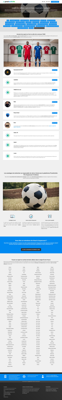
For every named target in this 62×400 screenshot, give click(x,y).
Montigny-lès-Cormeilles (38, 281)
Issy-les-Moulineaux (24, 301)
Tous (8, 20)
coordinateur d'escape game (34, 20)
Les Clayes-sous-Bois (24, 332)
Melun (38, 267)
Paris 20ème (38, 339)
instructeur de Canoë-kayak (10, 22)
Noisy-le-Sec (38, 305)
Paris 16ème (38, 330)
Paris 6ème (38, 348)
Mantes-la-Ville (24, 359)
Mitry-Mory (38, 270)
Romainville (52, 274)
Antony (10, 270)
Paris (38, 317)
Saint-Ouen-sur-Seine (52, 299)
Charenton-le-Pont (10, 317)
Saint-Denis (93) (52, 283)
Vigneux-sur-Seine (52, 339)
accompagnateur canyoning (14, 20)
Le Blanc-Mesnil (24, 314)
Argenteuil (9, 274)
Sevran (52, 312)
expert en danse (43, 20)
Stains (52, 317)
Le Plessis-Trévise (24, 326)
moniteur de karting (53, 22)
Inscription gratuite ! (55, 1)
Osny (38, 310)
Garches (24, 285)
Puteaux (52, 267)
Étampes (24, 270)
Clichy (10, 337)
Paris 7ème (38, 350)
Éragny (24, 267)
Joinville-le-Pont (24, 305)
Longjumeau (24, 350)
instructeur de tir (28, 22)
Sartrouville (52, 305)
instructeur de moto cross (20, 22)
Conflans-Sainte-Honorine (10, 344)
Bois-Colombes (10, 290)
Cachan (10, 310)
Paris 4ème (38, 344)
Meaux (24, 364)
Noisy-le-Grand (38, 303)
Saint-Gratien (52, 290)
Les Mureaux (24, 335)
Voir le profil (54, 89)
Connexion (48, 1)
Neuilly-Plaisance (38, 294)
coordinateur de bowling (25, 20)
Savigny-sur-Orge (52, 308)
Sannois (52, 301)
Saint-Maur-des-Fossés (52, 294)
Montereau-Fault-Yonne (38, 274)
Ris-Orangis (52, 270)
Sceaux (52, 310)
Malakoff (24, 355)
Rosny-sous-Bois (52, 276)
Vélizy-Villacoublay (52, 335)
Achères (10, 267)
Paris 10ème (38, 319)
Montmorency (38, 283)
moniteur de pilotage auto (10, 24)
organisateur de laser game (40, 26)
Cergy (10, 312)
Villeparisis (52, 350)
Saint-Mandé (52, 292)
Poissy (38, 359)
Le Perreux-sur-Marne (24, 323)
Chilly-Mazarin (10, 332)
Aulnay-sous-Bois (9, 281)
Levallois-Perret (24, 341)
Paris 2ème (38, 341)
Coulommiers (10, 350)
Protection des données (7, 393)
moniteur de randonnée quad (31, 24)
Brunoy (10, 305)
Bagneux (10, 283)
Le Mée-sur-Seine (24, 321)
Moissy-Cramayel (38, 272)
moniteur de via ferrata (52, 24)
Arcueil (10, 272)
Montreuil (38, 285)
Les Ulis (24, 339)
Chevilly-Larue (10, 330)
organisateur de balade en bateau (29, 26)
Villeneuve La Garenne (52, 344)
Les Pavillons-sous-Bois (24, 337)
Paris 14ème (38, 326)
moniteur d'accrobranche (44, 22)
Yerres (52, 364)
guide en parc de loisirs (51, 20)
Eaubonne (9, 362)
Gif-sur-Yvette (24, 292)
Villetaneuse (52, 353)
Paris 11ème (38, 321)
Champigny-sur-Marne (10, 314)
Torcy (52, 326)
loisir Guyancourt (24, 393)
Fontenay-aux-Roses (24, 276)
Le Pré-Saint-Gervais (24, 328)
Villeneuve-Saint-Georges (52, 348)
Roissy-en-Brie (52, 272)
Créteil (10, 353)
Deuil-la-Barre (10, 357)
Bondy (10, 294)
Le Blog (43, 1)
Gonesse (24, 294)
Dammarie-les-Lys (10, 355)
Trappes (52, 328)
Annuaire (5, 389)
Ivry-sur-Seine (24, 303)
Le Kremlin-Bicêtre (24, 319)
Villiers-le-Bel (52, 355)
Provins (38, 364)
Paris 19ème (38, 335)
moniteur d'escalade (7, 26)
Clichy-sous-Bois (9, 339)
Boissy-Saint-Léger (10, 292)
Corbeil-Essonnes (10, 346)
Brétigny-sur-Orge (10, 301)
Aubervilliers (10, 279)
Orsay (38, 308)
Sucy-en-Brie (52, 319)
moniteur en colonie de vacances (17, 26)
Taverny (52, 323)
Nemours (38, 292)
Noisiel (38, 301)
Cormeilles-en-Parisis (10, 348)
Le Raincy (24, 330)
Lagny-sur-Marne (24, 312)
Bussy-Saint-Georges (10, 308)
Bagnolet (10, 285)
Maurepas (23, 362)
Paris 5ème (38, 346)
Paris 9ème (38, 353)
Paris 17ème (38, 332)
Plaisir (38, 357)
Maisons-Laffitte (24, 353)
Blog (4, 395)
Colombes (9, 341)
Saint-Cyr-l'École (52, 281)
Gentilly (24, 290)
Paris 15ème (38, 328)
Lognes (24, 348)
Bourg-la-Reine (10, 299)
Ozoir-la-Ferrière (38, 312)
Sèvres (52, 314)
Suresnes (52, 321)
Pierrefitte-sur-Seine (38, 355)
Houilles (24, 299)
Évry (24, 272)
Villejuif (52, 341)
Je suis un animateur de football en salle (31, 249)
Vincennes (52, 359)
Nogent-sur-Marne (38, 299)
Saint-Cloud (52, 279)
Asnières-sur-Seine (10, 276)
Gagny (24, 283)
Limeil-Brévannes (24, 344)
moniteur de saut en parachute (43, 24)
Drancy (10, 359)
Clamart (10, 335)
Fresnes (24, 281)
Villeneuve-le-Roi (52, 346)
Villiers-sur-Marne (52, 357)
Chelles (10, 326)
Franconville (24, 279)
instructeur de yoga (36, 22)
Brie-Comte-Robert (10, 303)
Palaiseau (38, 314)
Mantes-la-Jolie (24, 357)
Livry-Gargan (24, 346)
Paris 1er (38, 337)
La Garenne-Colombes (24, 310)
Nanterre (38, 290)
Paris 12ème (38, 323)
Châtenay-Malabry (10, 319)
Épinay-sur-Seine (9, 366)
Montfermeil (38, 276)
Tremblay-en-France (52, 330)
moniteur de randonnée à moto (20, 24)
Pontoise (38, 362)
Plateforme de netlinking (7, 394)
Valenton (52, 332)
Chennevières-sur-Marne (10, 328)
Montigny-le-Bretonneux (38, 279)
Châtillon (10, 321)
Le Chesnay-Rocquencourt (24, 317)
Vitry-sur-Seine (52, 362)
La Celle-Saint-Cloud (24, 308)
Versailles (52, 337)
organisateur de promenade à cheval (52, 26)
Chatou (10, 323)
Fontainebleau (24, 274)
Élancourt (9, 364)
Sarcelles (52, 303)
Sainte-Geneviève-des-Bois (52, 285)
